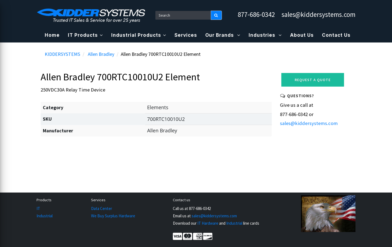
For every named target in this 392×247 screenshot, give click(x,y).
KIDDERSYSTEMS (62, 54)
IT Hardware (207, 223)
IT (38, 208)
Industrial (45, 215)
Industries (265, 35)
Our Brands (222, 35)
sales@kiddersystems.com (318, 14)
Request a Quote (313, 79)
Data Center (101, 208)
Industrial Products (138, 35)
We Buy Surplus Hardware (113, 215)
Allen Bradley (101, 54)
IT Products (85, 35)
